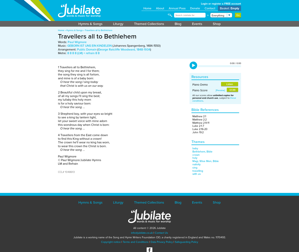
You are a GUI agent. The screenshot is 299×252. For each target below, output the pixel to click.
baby (195, 148)
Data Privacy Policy (162, 242)
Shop (217, 23)
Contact (210, 8)
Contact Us (161, 233)
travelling (197, 171)
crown (196, 155)
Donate (195, 8)
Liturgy (118, 23)
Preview (220, 90)
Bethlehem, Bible (202, 152)
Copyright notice (111, 242)
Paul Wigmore (77, 42)
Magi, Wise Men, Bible (205, 161)
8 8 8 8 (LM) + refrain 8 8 (83, 53)
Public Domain (87, 49)
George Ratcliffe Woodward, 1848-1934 (124, 49)
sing (194, 168)
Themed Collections (149, 23)
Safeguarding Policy (186, 242)
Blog (178, 23)
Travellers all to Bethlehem (98, 30)
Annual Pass (177, 8)
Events (197, 23)
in (208, 15)
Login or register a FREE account (221, 4)
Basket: (229, 8)
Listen (229, 84)
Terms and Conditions (136, 242)
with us (196, 174)
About (160, 8)
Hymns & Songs (90, 23)
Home (147, 8)
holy (194, 158)
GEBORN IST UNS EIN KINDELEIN (89, 45)
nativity (196, 164)
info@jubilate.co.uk (142, 233)
